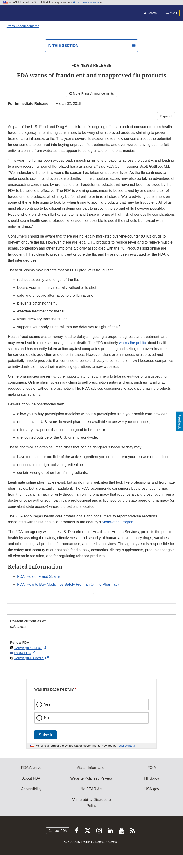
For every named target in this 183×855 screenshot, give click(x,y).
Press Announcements (23, 26)
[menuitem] (91, 625)
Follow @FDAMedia (29, 658)
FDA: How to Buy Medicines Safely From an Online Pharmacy (68, 584)
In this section (63, 46)
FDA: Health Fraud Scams (39, 577)
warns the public (132, 343)
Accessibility (31, 789)
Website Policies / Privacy (91, 778)
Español (166, 116)
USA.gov (151, 789)
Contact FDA (57, 830)
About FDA (31, 778)
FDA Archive (31, 768)
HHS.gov (151, 778)
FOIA (151, 768)
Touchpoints (124, 745)
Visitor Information (92, 768)
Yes (47, 704)
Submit (45, 735)
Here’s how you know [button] (87, 2)
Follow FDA (22, 653)
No (46, 718)
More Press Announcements (91, 93)
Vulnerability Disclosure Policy (91, 803)
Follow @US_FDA (28, 648)
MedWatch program (118, 522)
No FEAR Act (91, 789)
